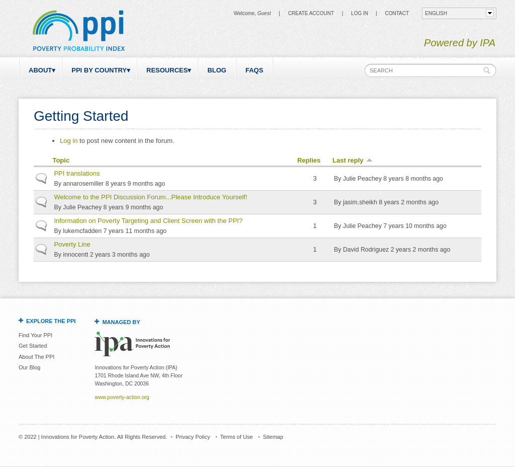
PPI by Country (99, 70)
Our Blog (29, 367)
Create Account (311, 13)
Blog (216, 70)
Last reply (352, 160)
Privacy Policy (193, 437)
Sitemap (273, 437)
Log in (359, 13)
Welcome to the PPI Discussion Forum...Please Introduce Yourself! (150, 197)
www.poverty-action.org (122, 397)
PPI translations (77, 173)
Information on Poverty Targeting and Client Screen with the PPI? (148, 220)
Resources (167, 70)
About (40, 70)
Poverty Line (72, 244)
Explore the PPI (50, 321)
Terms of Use (236, 437)
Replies (308, 160)
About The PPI (36, 357)
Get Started (33, 346)
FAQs (254, 70)
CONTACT (397, 13)
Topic (60, 160)
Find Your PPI (35, 335)
